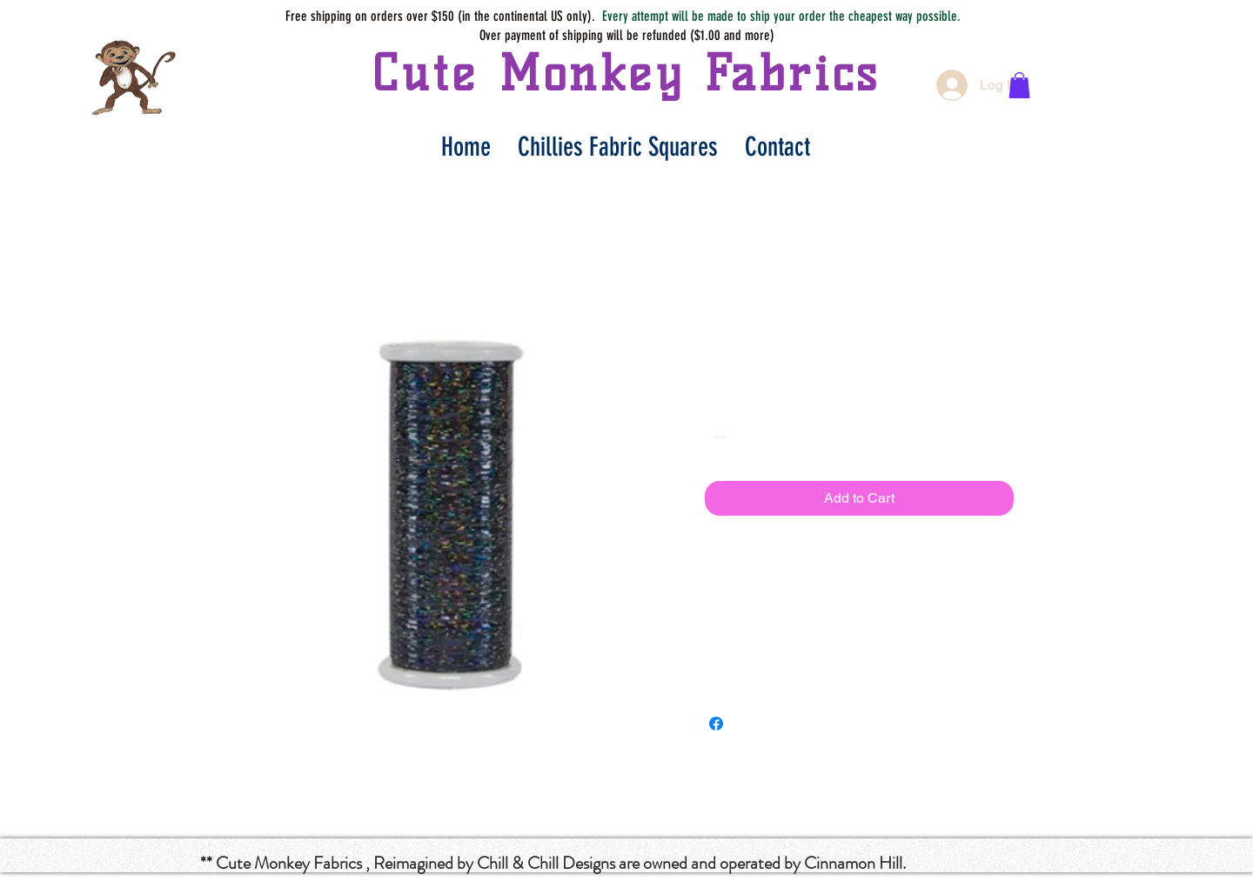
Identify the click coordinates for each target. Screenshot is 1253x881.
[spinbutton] (745, 437)
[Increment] (771, 437)
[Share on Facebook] (716, 723)
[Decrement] (718, 437)
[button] (1019, 85)
